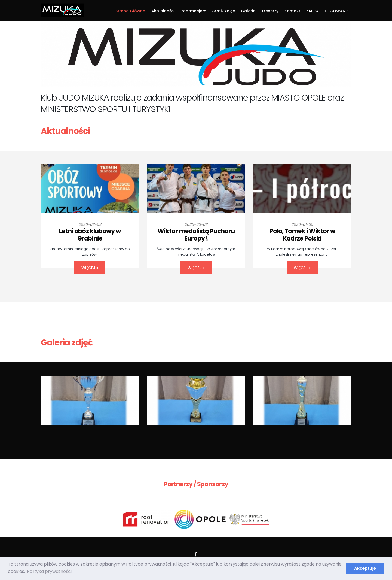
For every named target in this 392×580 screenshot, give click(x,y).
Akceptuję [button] (365, 568)
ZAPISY (312, 11)
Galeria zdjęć (67, 342)
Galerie (248, 11)
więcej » (89, 268)
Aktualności (162, 11)
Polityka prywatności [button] (49, 571)
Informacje (193, 11)
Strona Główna (130, 11)
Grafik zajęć (223, 11)
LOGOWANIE (336, 11)
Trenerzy (269, 11)
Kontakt (292, 11)
